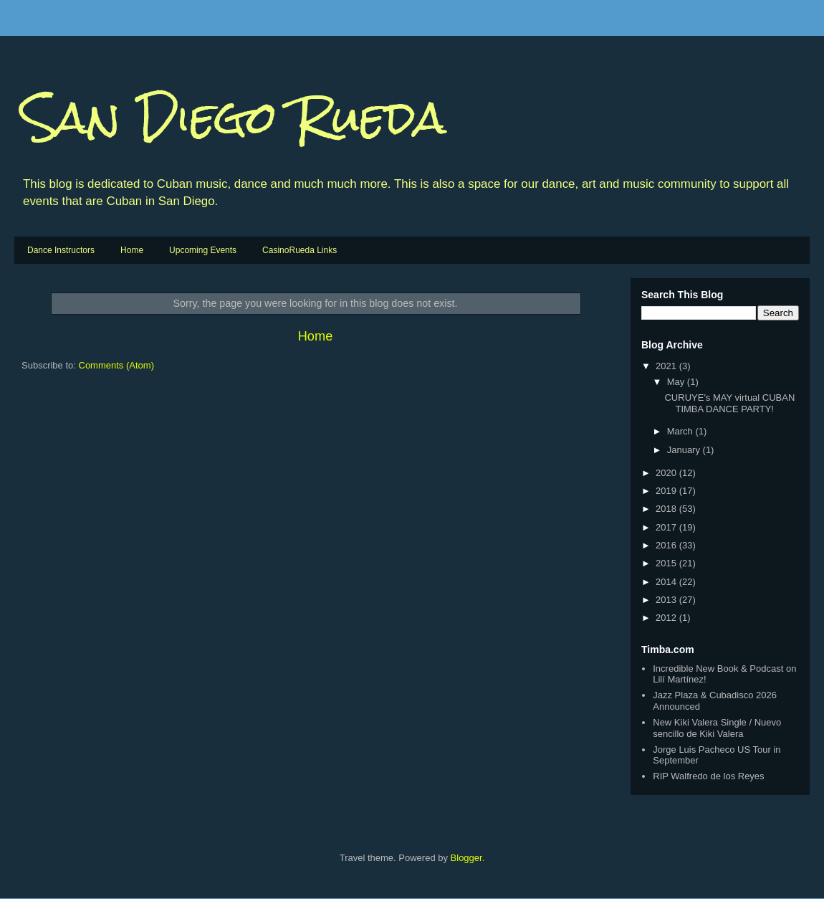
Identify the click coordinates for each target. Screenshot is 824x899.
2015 (667, 563)
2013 (667, 599)
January (685, 449)
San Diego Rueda (233, 117)
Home (131, 250)
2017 (667, 527)
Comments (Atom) (116, 365)
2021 (667, 366)
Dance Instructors (61, 250)
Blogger (466, 857)
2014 (667, 581)
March (681, 431)
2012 (667, 617)
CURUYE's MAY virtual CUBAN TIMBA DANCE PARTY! (729, 403)
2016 (667, 545)
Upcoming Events (202, 250)
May (677, 381)
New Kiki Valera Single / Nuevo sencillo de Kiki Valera (717, 728)
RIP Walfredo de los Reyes (708, 776)
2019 (667, 490)
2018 (667, 508)
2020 (667, 472)
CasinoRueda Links (299, 250)
